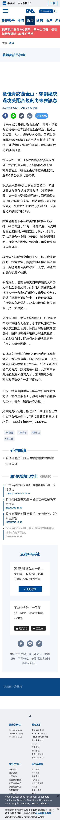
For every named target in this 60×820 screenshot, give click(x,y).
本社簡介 (13, 769)
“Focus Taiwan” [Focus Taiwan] (40, 803)
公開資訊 (13, 776)
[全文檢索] (56, 11)
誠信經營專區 (15, 787)
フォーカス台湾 (16, 733)
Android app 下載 (40, 733)
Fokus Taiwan (15, 737)
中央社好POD (38, 757)
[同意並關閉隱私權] (58, 809)
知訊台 (35, 787)
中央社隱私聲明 (43, 813)
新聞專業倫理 (15, 783)
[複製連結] (21, 116)
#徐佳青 (9, 438)
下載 (52, 3)
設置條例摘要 (15, 780)
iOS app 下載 (38, 730)
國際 (39, 20)
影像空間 (36, 776)
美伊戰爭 (8, 20)
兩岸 (49, 20)
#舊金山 (36, 432)
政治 (30, 20)
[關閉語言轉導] (58, 796)
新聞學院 (36, 751)
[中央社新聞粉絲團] (30, 717)
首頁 (4, 43)
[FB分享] (5, 116)
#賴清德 (22, 432)
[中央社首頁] (30, 11)
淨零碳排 (36, 747)
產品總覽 (36, 769)
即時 (20, 20)
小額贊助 (30, 589)
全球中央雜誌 (38, 740)
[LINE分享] (13, 116)
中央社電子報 (38, 754)
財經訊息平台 (38, 783)
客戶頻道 (36, 773)
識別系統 (13, 773)
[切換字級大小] (29, 116)
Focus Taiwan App (40, 737)
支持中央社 (46, 11)
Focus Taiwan (15, 730)
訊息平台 (36, 780)
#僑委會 (9, 432)
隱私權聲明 (14, 790)
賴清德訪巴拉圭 (24, 476)
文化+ (34, 744)
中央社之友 (37, 790)
